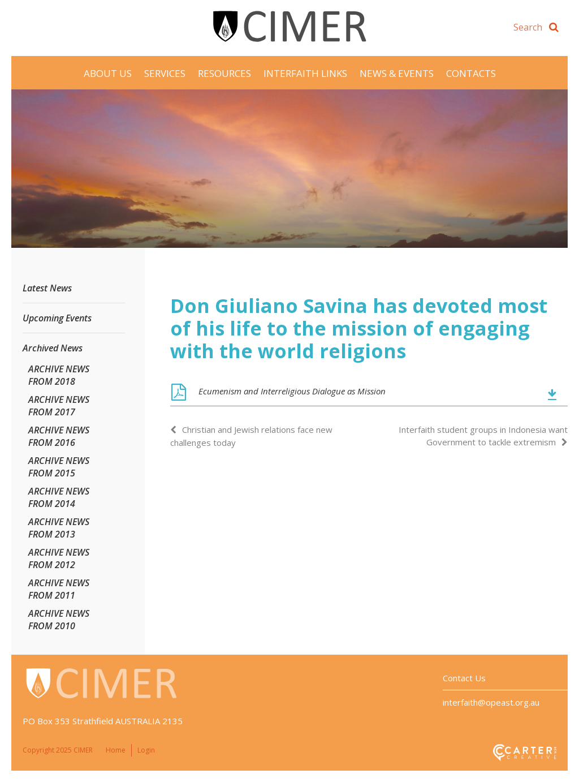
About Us (108, 73)
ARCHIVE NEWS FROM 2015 (58, 466)
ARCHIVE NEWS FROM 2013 (58, 527)
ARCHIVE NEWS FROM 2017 (58, 405)
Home (116, 750)
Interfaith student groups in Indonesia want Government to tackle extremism (483, 436)
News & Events (397, 73)
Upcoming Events (57, 318)
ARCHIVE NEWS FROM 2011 (58, 589)
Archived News (53, 348)
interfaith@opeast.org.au (491, 702)
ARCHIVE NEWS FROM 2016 (58, 436)
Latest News (47, 288)
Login (146, 750)
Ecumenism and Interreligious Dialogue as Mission (292, 391)
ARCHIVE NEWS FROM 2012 (58, 558)
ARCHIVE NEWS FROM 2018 (58, 375)
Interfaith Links (305, 73)
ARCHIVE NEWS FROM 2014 (58, 497)
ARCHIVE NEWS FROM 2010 (58, 619)
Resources (224, 73)
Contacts (471, 73)
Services (164, 73)
